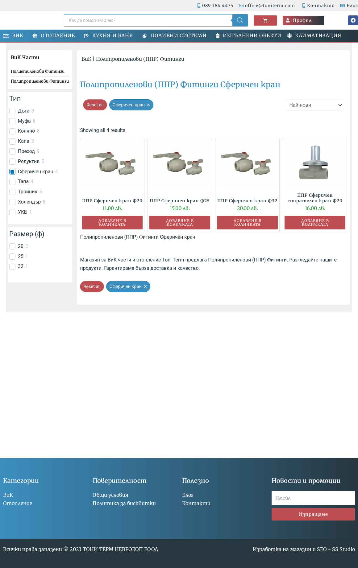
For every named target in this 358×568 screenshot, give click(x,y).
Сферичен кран (35, 172)
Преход (26, 151)
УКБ (22, 212)
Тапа (23, 181)
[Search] (240, 20)
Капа (23, 141)
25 (20, 256)
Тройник (27, 192)
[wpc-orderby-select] (314, 105)
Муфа (24, 121)
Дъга (23, 111)
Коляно (26, 131)
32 (20, 266)
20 (20, 246)
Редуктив (29, 161)
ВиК (86, 59)
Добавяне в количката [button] (112, 222)
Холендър (29, 202)
